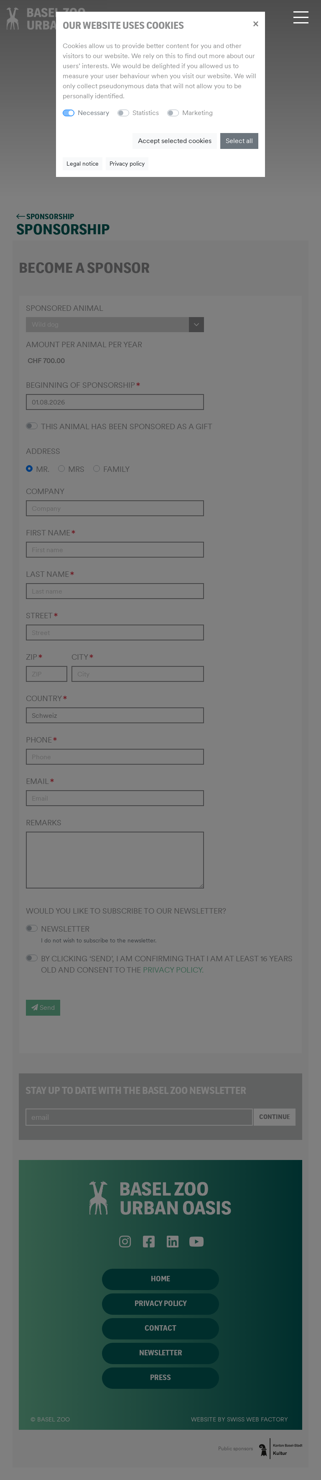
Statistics (145, 113)
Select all (239, 141)
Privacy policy (127, 163)
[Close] (255, 23)
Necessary (93, 113)
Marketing (197, 113)
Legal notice (82, 163)
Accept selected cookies (174, 141)
